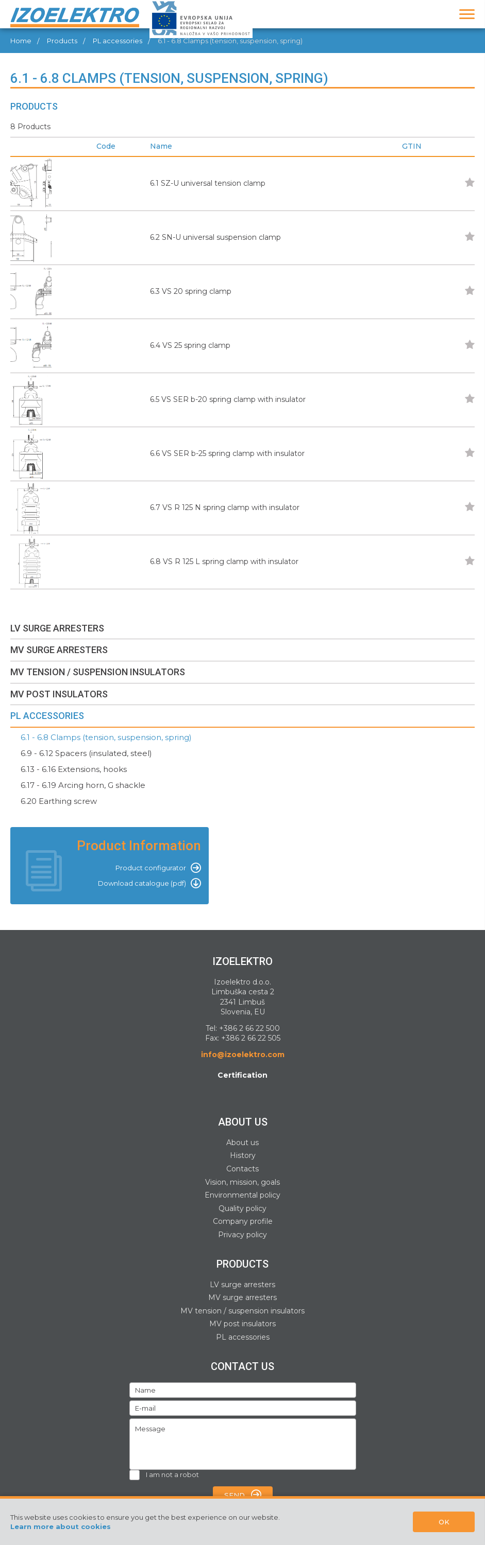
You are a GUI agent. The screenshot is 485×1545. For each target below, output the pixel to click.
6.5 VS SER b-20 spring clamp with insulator (228, 399)
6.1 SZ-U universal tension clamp (207, 183)
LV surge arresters (242, 1284)
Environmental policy (242, 1195)
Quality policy (242, 1208)
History (243, 1155)
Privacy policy (242, 1234)
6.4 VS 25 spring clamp (190, 345)
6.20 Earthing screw (59, 801)
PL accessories (243, 1337)
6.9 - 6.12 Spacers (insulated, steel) (86, 753)
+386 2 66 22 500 (249, 1028)
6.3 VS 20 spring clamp (190, 291)
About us (242, 1142)
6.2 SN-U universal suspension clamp (215, 237)
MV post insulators (242, 1323)
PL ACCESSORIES (47, 715)
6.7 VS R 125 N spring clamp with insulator (224, 507)
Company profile (243, 1221)
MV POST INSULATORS (59, 694)
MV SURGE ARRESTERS (59, 649)
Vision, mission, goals (242, 1182)
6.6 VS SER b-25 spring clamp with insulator (227, 453)
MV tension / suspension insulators (242, 1310)
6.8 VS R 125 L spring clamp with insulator (224, 561)
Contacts (242, 1168)
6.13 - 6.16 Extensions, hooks (74, 769)
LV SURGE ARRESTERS (57, 628)
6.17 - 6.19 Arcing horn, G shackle (83, 785)
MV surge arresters (242, 1297)
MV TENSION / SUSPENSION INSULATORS (97, 671)
